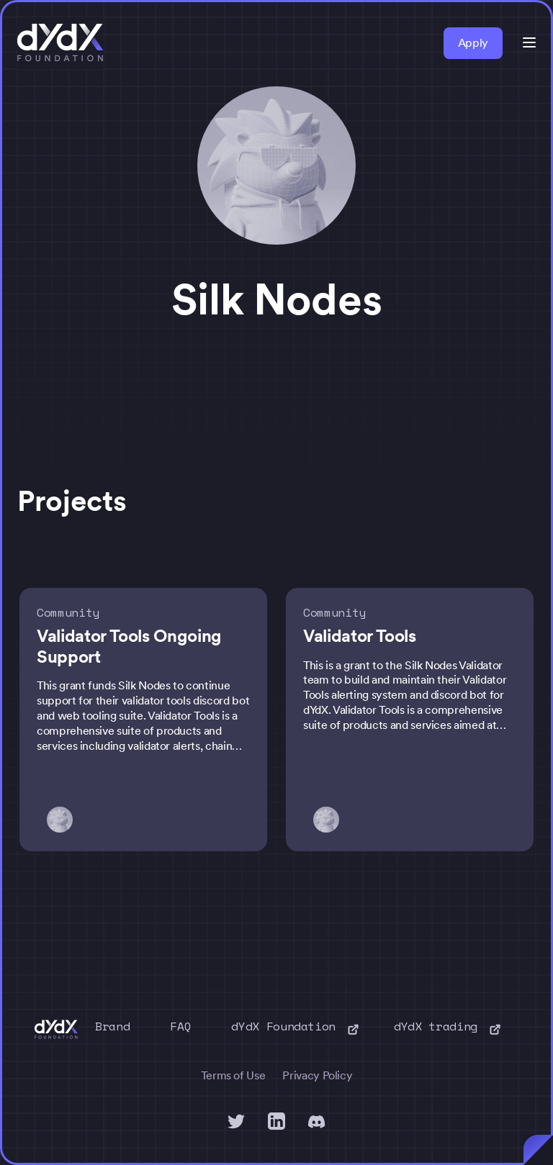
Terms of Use (233, 1075)
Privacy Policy (317, 1075)
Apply (473, 43)
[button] (529, 42)
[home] (60, 43)
